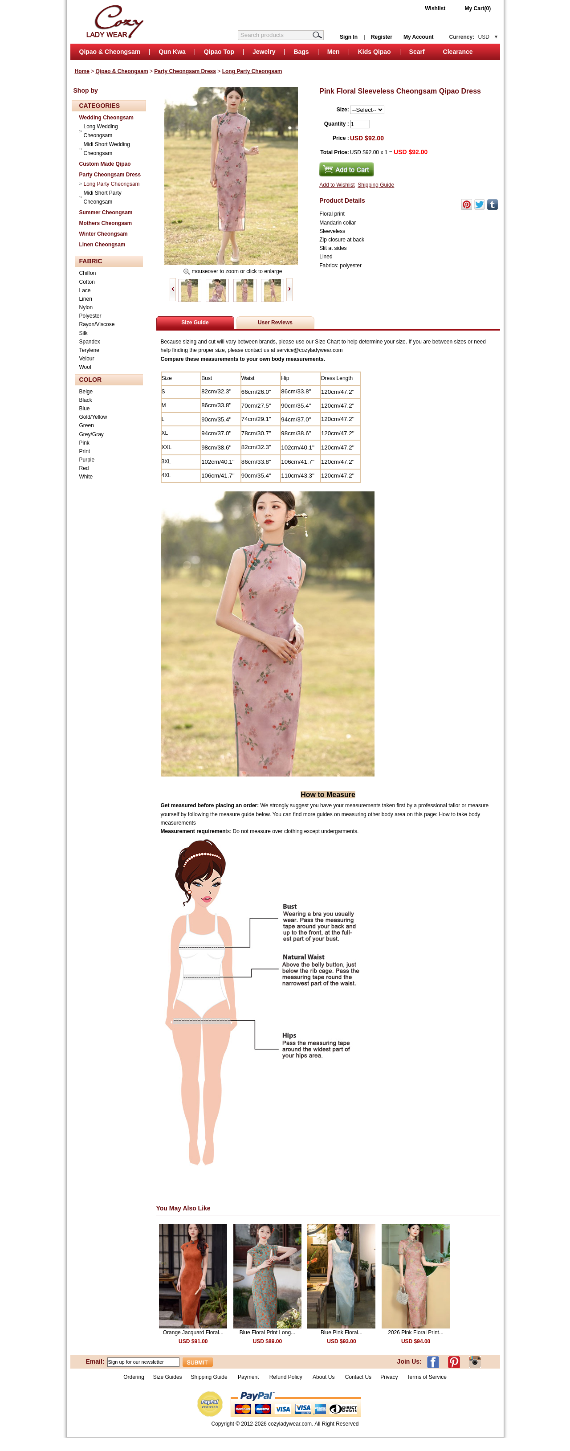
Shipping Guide (376, 185)
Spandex (89, 342)
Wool (85, 367)
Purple (87, 460)
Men (333, 51)
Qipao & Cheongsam (110, 51)
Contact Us (358, 1377)
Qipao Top (219, 51)
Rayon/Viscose (97, 324)
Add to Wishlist (336, 185)
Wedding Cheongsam (106, 117)
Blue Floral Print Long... (267, 1332)
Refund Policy (285, 1377)
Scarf (417, 51)
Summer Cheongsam (106, 212)
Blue (84, 408)
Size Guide (194, 322)
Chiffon (87, 273)
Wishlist (435, 8)
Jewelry (263, 51)
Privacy (389, 1377)
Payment (248, 1377)
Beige (86, 391)
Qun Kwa (172, 51)
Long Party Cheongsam (252, 71)
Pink (84, 443)
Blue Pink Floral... (341, 1332)
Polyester (90, 316)
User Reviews (275, 322)
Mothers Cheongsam (105, 223)
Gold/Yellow (93, 417)
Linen (85, 299)
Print (84, 451)
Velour (86, 359)
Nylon (86, 307)
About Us (324, 1377)
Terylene (89, 350)
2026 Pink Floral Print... (416, 1332)
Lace (85, 290)
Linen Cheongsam (102, 244)
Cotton (87, 282)
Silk (83, 333)
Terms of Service (426, 1377)
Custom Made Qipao (105, 164)
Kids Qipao (374, 51)
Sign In (349, 37)
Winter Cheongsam (103, 234)
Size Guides (167, 1377)
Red (84, 468)
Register (381, 37)
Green (86, 425)
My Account (418, 37)
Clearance (458, 51)
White (86, 477)
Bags (301, 51)
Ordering (133, 1377)
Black (85, 400)
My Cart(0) (478, 8)
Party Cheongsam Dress (185, 71)
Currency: (469, 37)
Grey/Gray (91, 434)
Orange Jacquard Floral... (193, 1332)
